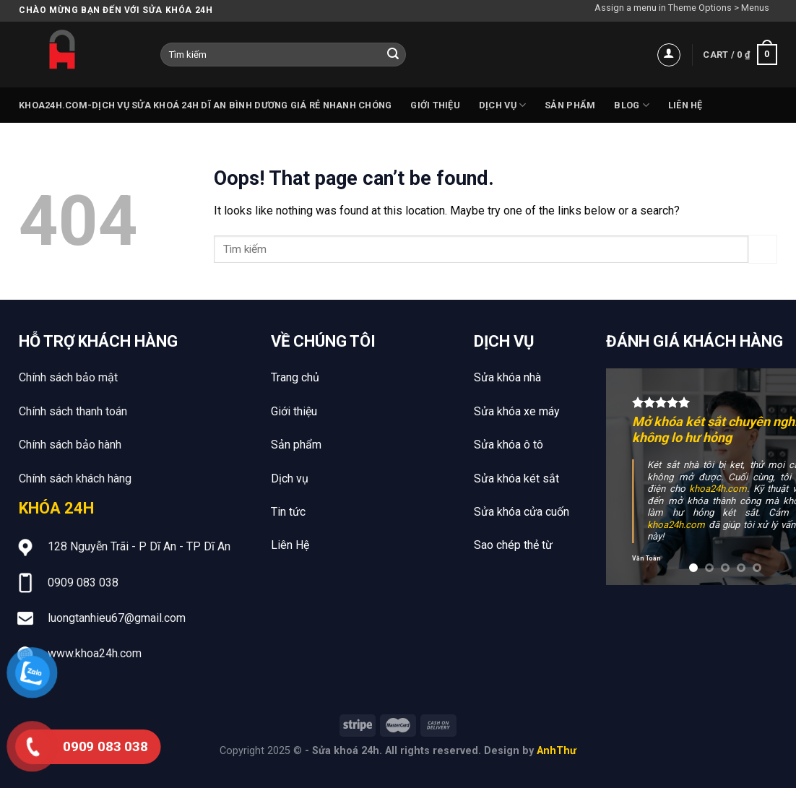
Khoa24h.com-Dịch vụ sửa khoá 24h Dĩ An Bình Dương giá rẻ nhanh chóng (205, 105)
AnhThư (556, 751)
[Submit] (393, 55)
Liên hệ (685, 105)
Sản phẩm (570, 105)
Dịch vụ (502, 105)
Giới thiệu (435, 105)
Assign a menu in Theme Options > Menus (681, 7)
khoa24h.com (718, 488)
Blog (631, 105)
